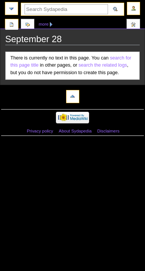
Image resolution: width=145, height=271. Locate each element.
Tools (133, 25)
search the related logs (103, 65)
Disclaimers (108, 131)
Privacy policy (40, 131)
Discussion (27, 25)
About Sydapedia (75, 131)
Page (11, 25)
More (44, 24)
